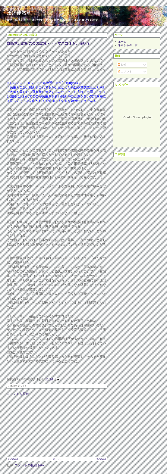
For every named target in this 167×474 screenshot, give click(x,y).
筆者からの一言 (128, 45)
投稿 (122, 64)
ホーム (57, 459)
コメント (125, 71)
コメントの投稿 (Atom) (31, 465)
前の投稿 (13, 459)
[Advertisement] (39, 426)
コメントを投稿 (18, 394)
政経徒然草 (19, 13)
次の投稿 (101, 459)
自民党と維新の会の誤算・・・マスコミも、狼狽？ (48, 43)
